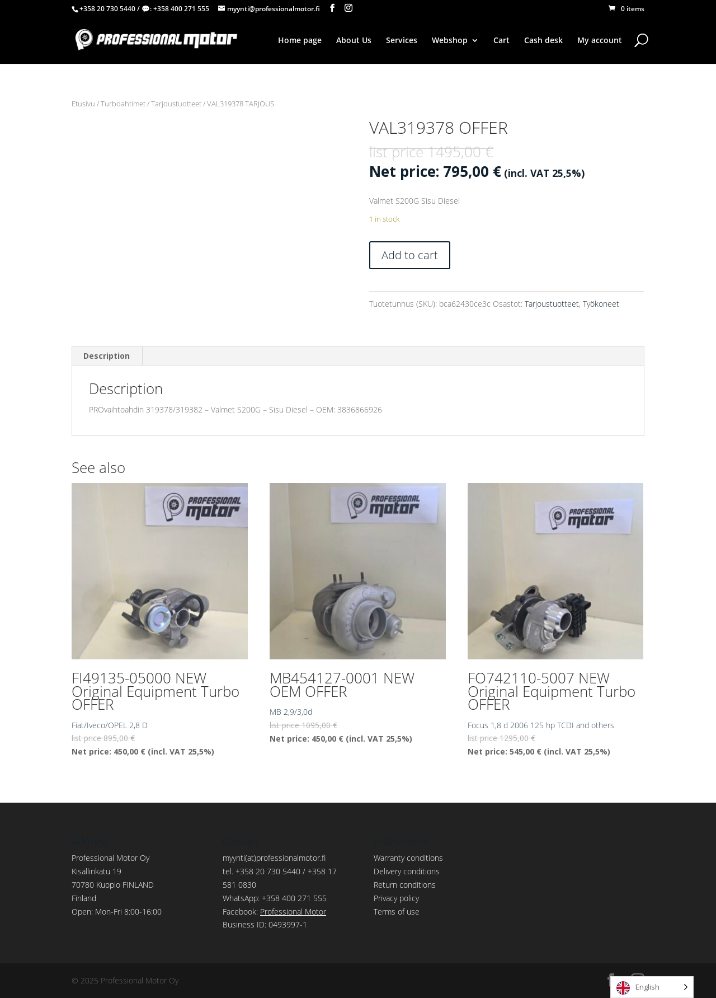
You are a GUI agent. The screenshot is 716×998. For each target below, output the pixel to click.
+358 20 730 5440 (107, 8)
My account (599, 40)
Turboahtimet (123, 104)
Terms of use (397, 911)
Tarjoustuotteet (176, 104)
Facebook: (274, 911)
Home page (300, 40)
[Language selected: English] (652, 987)
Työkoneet (601, 303)
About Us (353, 40)
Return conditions (405, 884)
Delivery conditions (407, 871)
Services (401, 40)
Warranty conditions (408, 857)
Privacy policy (396, 898)
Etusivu (83, 104)
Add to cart (409, 255)
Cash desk (543, 40)
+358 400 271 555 (181, 8)
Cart (501, 40)
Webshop (450, 40)
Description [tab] (106, 355)
